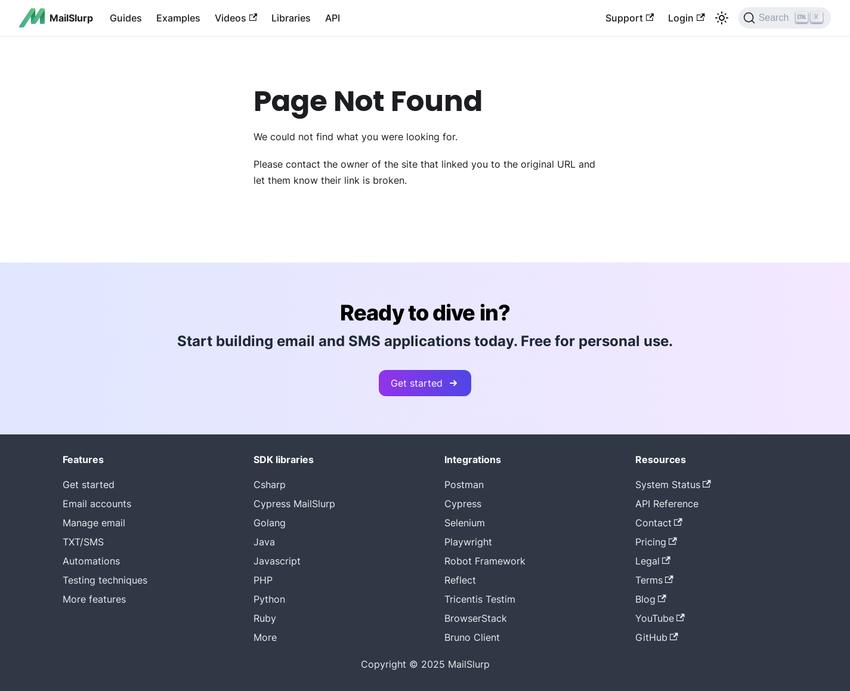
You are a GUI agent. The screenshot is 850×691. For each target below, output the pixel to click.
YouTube (660, 618)
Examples (178, 18)
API (332, 18)
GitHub (656, 637)
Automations (91, 561)
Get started (425, 383)
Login (686, 18)
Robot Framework (485, 561)
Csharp (270, 485)
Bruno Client (472, 637)
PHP (263, 580)
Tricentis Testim (479, 599)
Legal (652, 561)
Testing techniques (105, 580)
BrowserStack (475, 618)
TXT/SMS (83, 542)
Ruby (265, 618)
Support (629, 18)
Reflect (460, 580)
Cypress (462, 504)
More (265, 637)
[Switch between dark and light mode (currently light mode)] (721, 17)
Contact (658, 523)
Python (269, 599)
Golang (270, 523)
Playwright (468, 542)
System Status (673, 485)
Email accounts (97, 504)
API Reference (666, 504)
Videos (236, 18)
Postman (464, 485)
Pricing (656, 542)
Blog (650, 599)
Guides (126, 18)
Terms (654, 580)
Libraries (291, 18)
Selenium (464, 523)
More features (94, 599)
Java (264, 542)
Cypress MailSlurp (294, 504)
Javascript (277, 561)
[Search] (784, 18)
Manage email (94, 523)
